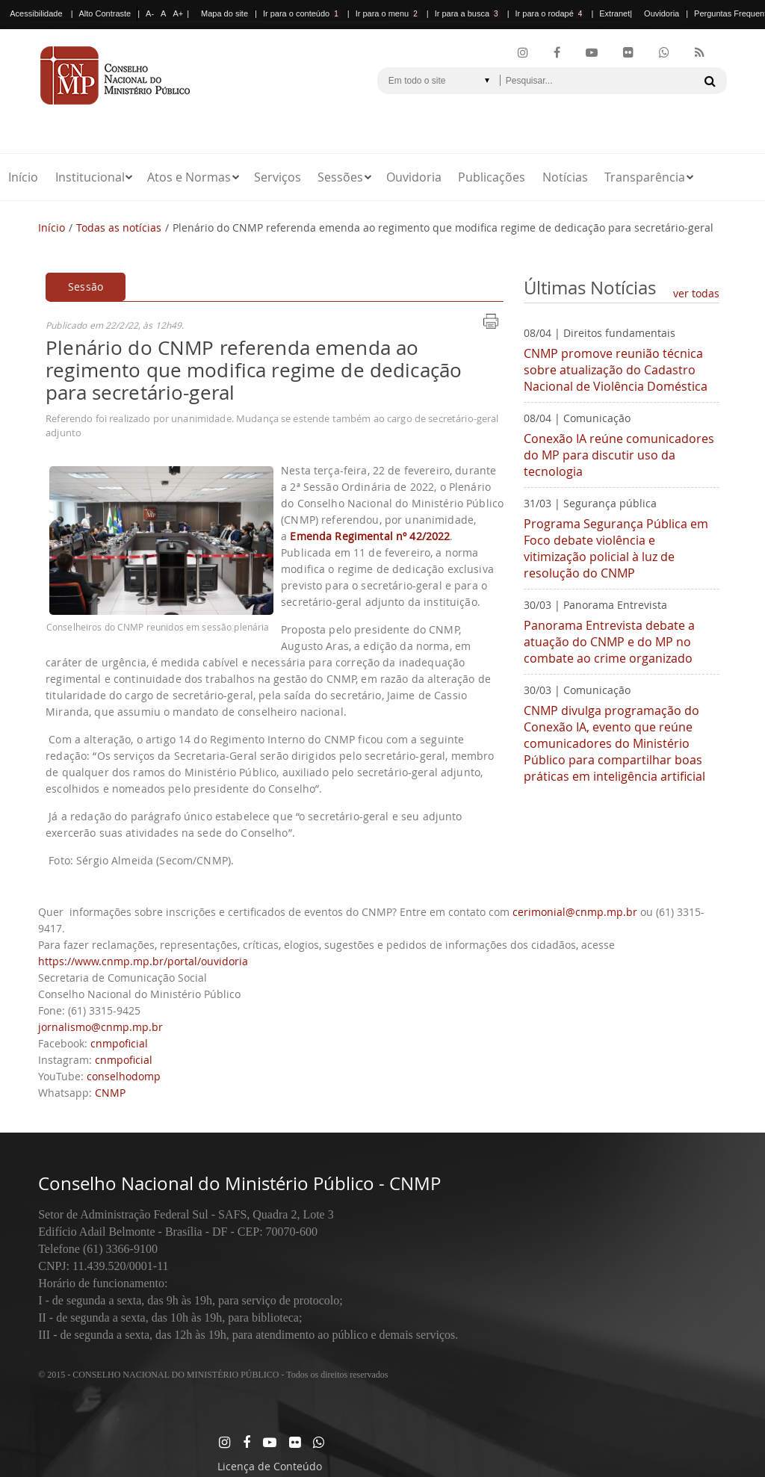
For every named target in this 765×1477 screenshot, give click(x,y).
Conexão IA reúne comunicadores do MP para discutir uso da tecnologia (619, 455)
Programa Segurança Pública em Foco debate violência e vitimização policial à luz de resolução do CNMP (616, 548)
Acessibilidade (36, 13)
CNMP (110, 1093)
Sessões (340, 177)
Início (23, 177)
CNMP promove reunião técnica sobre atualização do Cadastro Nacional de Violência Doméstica (615, 369)
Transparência (644, 177)
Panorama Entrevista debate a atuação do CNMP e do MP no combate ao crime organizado (609, 641)
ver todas (696, 293)
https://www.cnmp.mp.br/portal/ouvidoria (143, 961)
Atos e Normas (189, 177)
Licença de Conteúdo (269, 1466)
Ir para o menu (388, 13)
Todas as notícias (118, 227)
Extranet (614, 13)
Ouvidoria (661, 13)
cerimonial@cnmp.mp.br (574, 912)
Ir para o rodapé (550, 13)
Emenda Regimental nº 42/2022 (370, 536)
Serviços (277, 177)
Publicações (491, 177)
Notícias (565, 177)
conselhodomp (124, 1076)
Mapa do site (224, 13)
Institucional (90, 177)
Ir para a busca (468, 13)
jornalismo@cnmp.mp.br (100, 1027)
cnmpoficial (119, 1043)
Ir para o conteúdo (302, 13)
